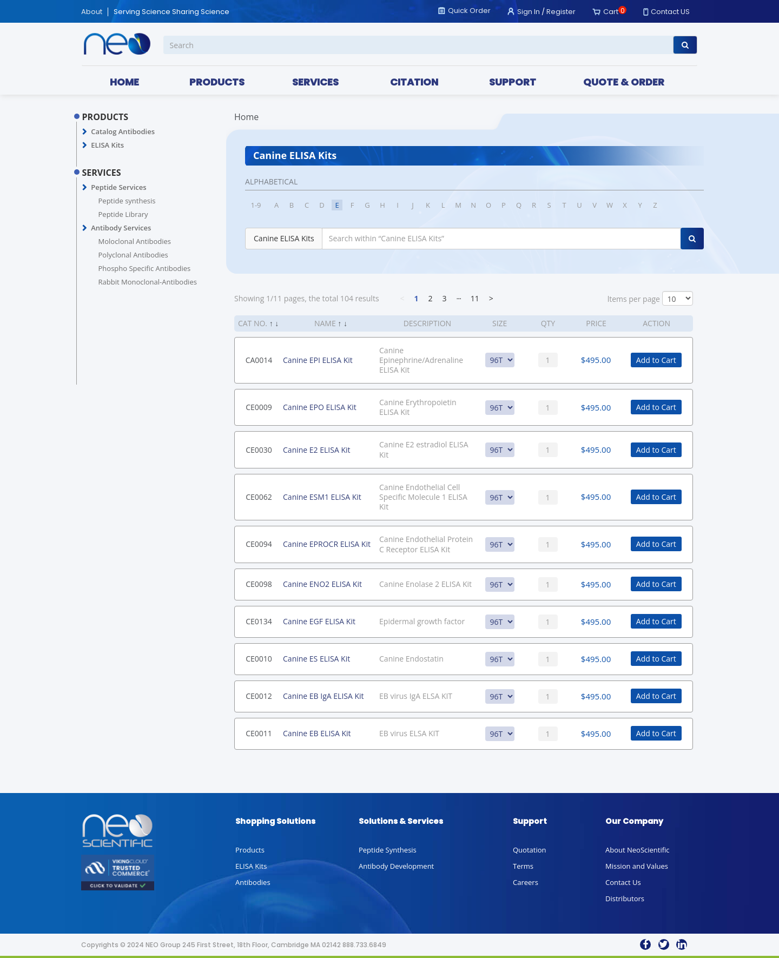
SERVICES (315, 82)
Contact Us (623, 882)
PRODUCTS (217, 82)
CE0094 (259, 544)
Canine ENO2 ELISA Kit (322, 584)
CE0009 (259, 407)
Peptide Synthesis (388, 850)
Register (561, 11)
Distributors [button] (624, 898)
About (91, 12)
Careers (525, 882)
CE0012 (259, 696)
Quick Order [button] (469, 10)
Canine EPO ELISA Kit (320, 407)
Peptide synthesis (127, 201)
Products (250, 850)
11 (475, 298)
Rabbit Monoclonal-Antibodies (147, 282)
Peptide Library (123, 214)
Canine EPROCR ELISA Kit (327, 544)
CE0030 (259, 450)
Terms (523, 866)
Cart (610, 11)
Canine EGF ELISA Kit (319, 621)
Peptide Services (118, 187)
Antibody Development (396, 866)
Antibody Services (121, 228)
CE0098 (259, 584)
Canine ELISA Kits (284, 238)
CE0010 (259, 658)
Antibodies (252, 882)
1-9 (256, 205)
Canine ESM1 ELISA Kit (322, 497)
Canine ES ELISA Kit (316, 658)
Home (246, 117)
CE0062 (259, 497)
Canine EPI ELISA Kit (318, 360)
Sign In (528, 11)
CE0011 (259, 733)
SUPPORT (512, 82)
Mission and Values (636, 866)
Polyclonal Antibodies (133, 255)
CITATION (414, 82)
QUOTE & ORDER (623, 82)
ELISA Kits (107, 145)
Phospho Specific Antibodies (144, 268)
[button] (84, 132)
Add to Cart (656, 360)
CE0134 (259, 621)
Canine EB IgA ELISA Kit (323, 696)
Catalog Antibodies (123, 131)
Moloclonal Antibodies (134, 241)
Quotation (529, 850)
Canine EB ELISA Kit (317, 733)
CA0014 (259, 360)
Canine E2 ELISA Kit (316, 450)
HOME (124, 82)
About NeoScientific (637, 850)
